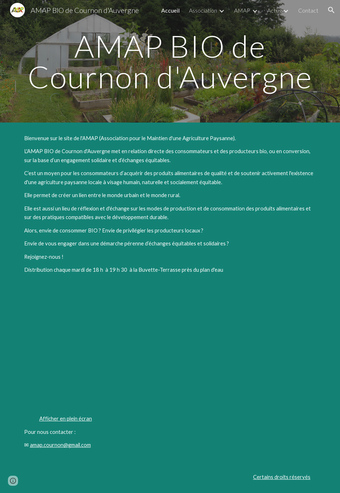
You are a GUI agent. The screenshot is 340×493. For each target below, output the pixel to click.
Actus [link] (274, 10)
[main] (170, 61)
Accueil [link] (170, 10)
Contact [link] (308, 10)
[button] (331, 10)
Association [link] (203, 10)
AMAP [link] (242, 10)
